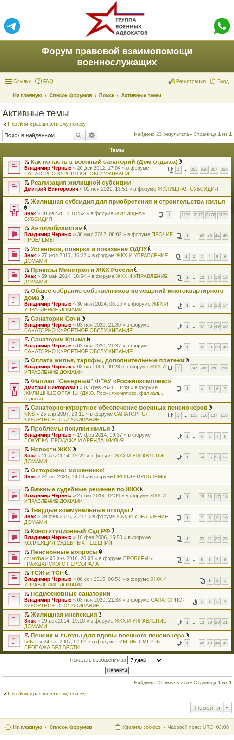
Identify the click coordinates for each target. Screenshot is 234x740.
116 (204, 415)
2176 (185, 214)
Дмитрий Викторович (51, 189)
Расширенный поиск (92, 135)
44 (217, 235)
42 (202, 235)
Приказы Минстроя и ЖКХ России (82, 269)
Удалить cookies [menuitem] (141, 727)
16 (225, 277)
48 (210, 326)
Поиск (79, 135)
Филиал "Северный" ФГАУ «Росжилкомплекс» (101, 381)
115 (193, 415)
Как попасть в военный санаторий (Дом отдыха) (104, 161)
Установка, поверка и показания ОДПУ (89, 248)
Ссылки (22, 81)
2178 (210, 214)
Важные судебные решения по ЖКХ (85, 489)
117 (214, 415)
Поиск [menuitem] (226, 96)
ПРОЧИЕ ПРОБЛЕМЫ (140, 476)
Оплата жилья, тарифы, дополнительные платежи (107, 360)
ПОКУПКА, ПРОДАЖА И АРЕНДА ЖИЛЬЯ (74, 440)
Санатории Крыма (58, 339)
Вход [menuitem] (223, 81)
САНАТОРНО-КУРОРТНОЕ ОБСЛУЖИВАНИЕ (78, 173)
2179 (223, 214)
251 (224, 368)
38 (210, 347)
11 (202, 305)
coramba (34, 558)
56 (217, 457)
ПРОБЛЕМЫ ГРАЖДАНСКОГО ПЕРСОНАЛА (88, 560)
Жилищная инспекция (64, 614)
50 (225, 326)
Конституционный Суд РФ (70, 531)
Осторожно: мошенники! (68, 470)
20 (202, 538)
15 (217, 277)
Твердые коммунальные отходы (80, 510)
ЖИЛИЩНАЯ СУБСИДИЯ (188, 189)
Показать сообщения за (116, 660)
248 (193, 368)
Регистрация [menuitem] (191, 81)
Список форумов (70, 727)
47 (202, 326)
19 (210, 622)
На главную (27, 727)
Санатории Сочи (56, 318)
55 (210, 457)
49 (217, 326)
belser (31, 641)
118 (224, 415)
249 (204, 368)
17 (217, 497)
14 (210, 277)
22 (217, 538)
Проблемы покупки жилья (70, 428)
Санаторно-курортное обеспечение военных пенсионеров (119, 407)
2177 (198, 214)
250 (214, 368)
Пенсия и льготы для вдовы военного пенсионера (107, 635)
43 (210, 235)
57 (225, 457)
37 (202, 347)
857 (214, 169)
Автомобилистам (57, 228)
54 (202, 457)
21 (210, 538)
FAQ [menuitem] (48, 81)
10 (225, 517)
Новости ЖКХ (51, 449)
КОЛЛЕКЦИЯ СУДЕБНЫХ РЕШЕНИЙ (68, 543)
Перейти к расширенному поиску (47, 124)
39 (217, 347)
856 (204, 169)
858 (224, 169)
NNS (29, 414)
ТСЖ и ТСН (47, 572)
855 (193, 169)
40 (225, 347)
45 (225, 235)
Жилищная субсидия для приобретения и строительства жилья (128, 201)
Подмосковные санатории (70, 593)
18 (225, 497)
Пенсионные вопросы (64, 551)
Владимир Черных (47, 168)
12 (210, 305)
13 (202, 277)
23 (225, 538)
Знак (30, 213)
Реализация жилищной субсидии (81, 182)
